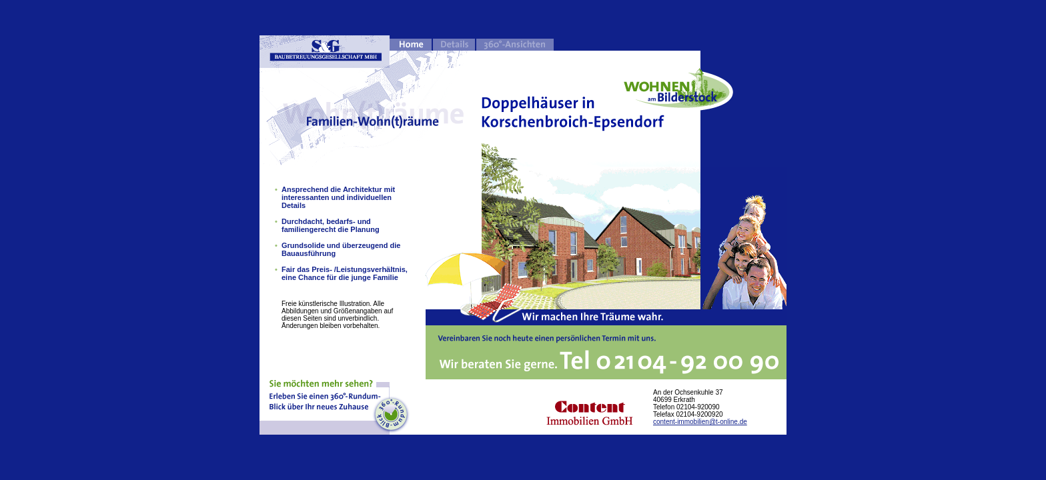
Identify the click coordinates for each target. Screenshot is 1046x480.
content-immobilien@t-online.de (700, 421)
